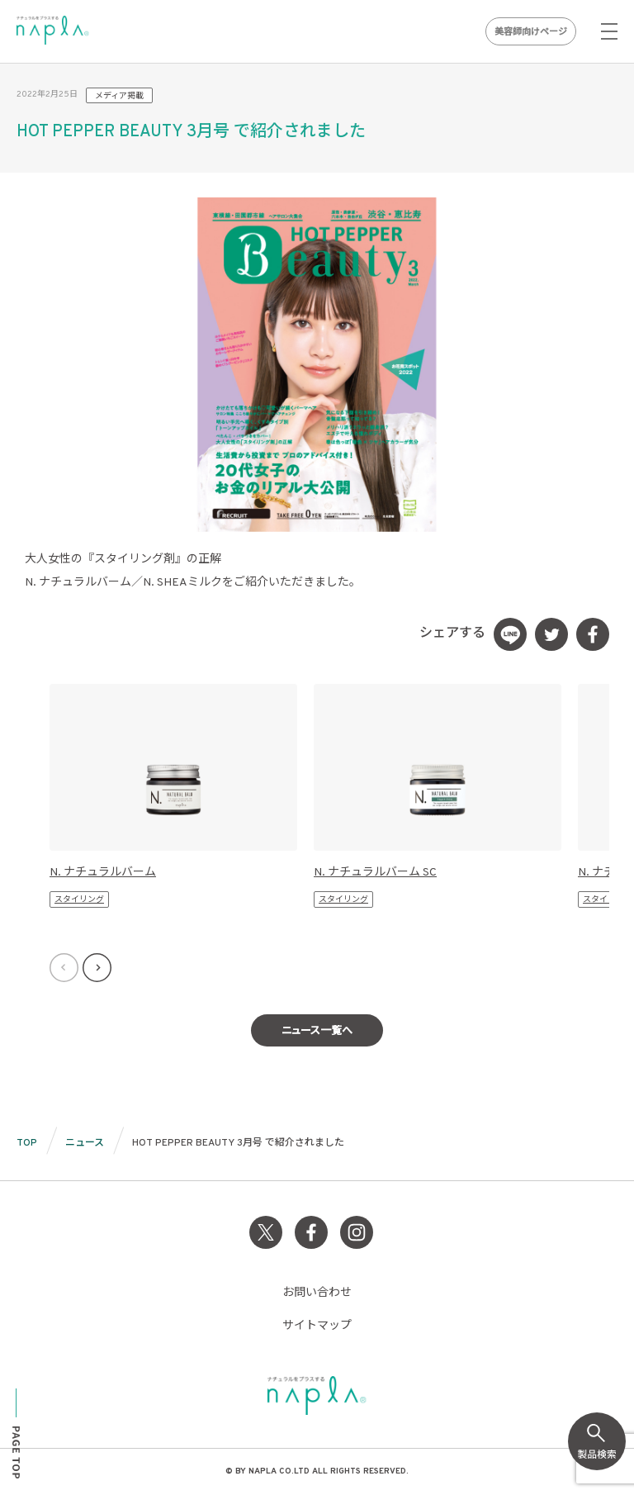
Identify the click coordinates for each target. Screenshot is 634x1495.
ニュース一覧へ (317, 1031)
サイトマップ (317, 1326)
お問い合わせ (317, 1293)
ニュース (84, 1143)
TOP (27, 1143)
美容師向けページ (530, 32)
